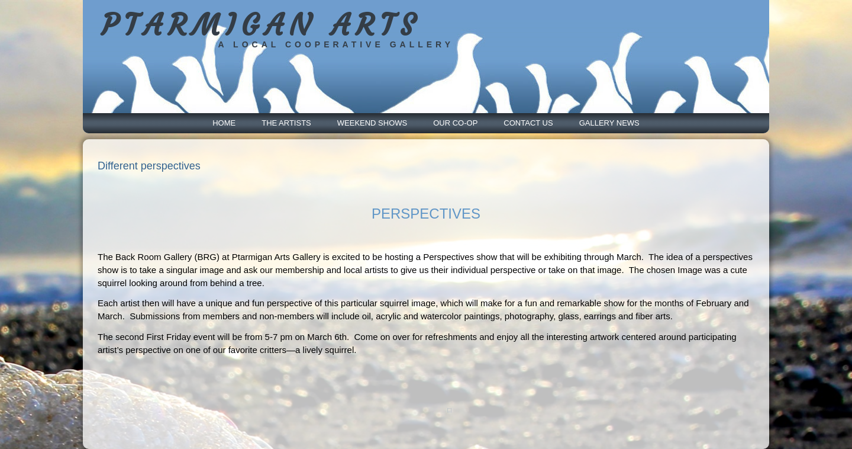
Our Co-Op (455, 122)
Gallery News (609, 122)
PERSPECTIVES (426, 214)
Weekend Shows (372, 122)
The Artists (286, 122)
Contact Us (528, 122)
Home (223, 122)
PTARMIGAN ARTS (260, 25)
